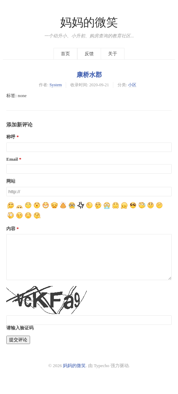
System (55, 84)
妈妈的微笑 (89, 22)
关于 (112, 53)
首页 (65, 53)
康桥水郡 (89, 74)
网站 (10, 181)
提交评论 (18, 348)
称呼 (10, 136)
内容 (10, 228)
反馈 (89, 53)
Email (12, 159)
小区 (132, 84)
